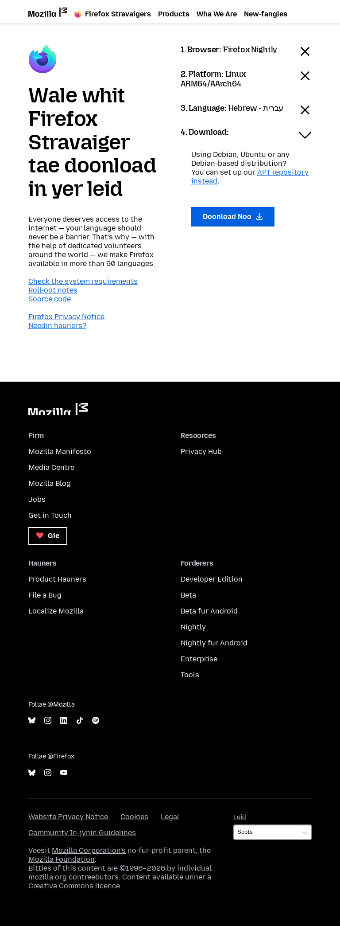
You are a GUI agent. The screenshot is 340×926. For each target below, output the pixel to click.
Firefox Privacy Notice (66, 317)
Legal (170, 817)
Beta (188, 595)
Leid (239, 817)
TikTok (79, 720)
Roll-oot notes (52, 290)
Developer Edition (212, 579)
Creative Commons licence (74, 886)
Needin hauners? (57, 325)
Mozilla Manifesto (59, 451)
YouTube (63, 773)
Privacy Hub (201, 451)
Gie (47, 535)
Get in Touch (50, 515)
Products (173, 14)
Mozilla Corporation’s (89, 850)
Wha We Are (217, 14)
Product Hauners (57, 579)
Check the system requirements (83, 281)
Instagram (47, 720)
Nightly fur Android (214, 643)
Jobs (37, 499)
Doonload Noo (233, 216)
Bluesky (31, 720)
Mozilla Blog (49, 483)
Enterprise (199, 659)
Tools (190, 675)
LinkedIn (63, 720)
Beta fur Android (209, 611)
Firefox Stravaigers (112, 14)
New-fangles (265, 14)
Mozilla (58, 409)
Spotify (95, 720)
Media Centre (51, 467)
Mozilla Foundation (61, 859)
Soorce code (49, 299)
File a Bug (45, 595)
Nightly (193, 627)
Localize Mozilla (56, 611)
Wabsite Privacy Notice (68, 817)
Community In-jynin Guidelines (82, 832)
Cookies (134, 817)
